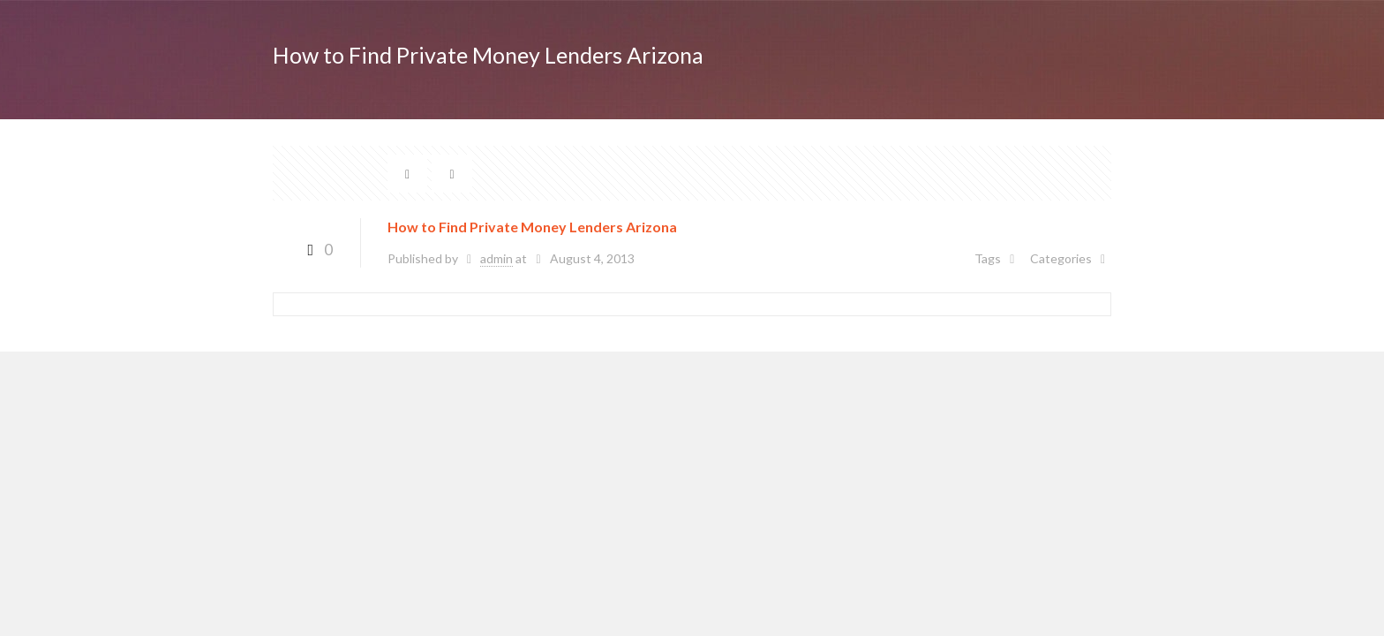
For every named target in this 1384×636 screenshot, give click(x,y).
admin (496, 258)
